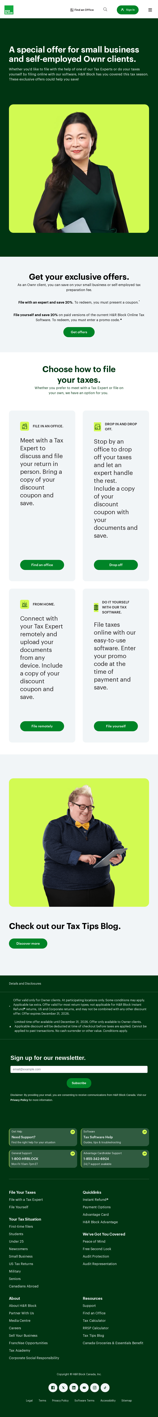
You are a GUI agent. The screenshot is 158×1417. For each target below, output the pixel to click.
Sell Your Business (23, 1335)
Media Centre (19, 1320)
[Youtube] (84, 1387)
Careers (15, 1328)
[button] (128, 9)
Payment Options (97, 1207)
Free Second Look (97, 1249)
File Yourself (18, 1207)
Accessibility (108, 1400)
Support (89, 1305)
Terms (42, 1400)
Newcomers (18, 1249)
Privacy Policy (60, 1400)
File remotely (42, 726)
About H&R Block (23, 1305)
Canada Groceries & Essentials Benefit (113, 1343)
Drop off (116, 565)
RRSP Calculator (96, 1328)
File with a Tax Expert (26, 1199)
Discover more (28, 943)
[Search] (105, 9)
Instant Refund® (95, 1199)
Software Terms (84, 1400)
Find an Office (94, 1313)
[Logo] (8, 9)
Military (15, 1271)
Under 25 (16, 1241)
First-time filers (21, 1226)
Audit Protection (96, 1256)
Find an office (42, 565)
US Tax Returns (21, 1264)
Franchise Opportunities (28, 1343)
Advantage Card (96, 1214)
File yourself (116, 726)
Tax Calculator (94, 1320)
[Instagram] (94, 1387)
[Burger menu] (150, 10)
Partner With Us (21, 1313)
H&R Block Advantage (100, 1222)
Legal (29, 1400)
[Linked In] (73, 1387)
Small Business (21, 1256)
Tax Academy (19, 1350)
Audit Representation (100, 1264)
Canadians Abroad (23, 1286)
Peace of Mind (94, 1241)
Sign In (128, 10)
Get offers (79, 332)
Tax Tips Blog (93, 1335)
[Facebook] (52, 1387)
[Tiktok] (105, 1387)
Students (16, 1234)
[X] (63, 1387)
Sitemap (126, 1400)
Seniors (15, 1279)
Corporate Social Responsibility (34, 1358)
